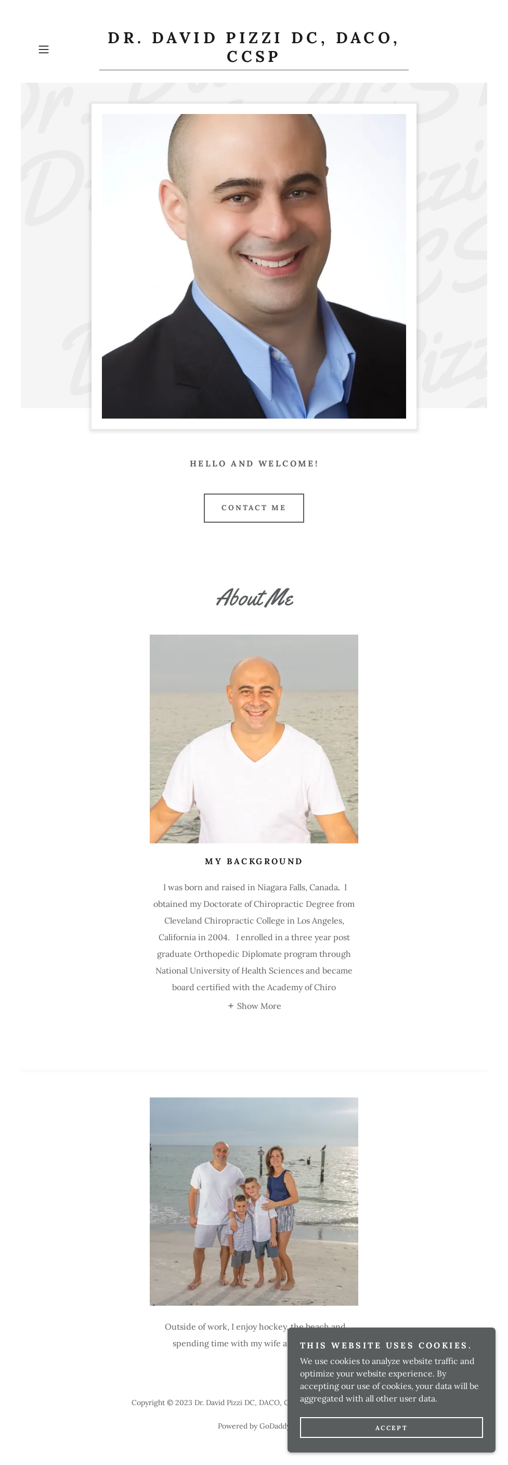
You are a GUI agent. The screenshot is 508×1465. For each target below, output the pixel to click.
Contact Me (254, 507)
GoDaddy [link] (274, 1426)
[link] (253, 59)
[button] (66, 49)
